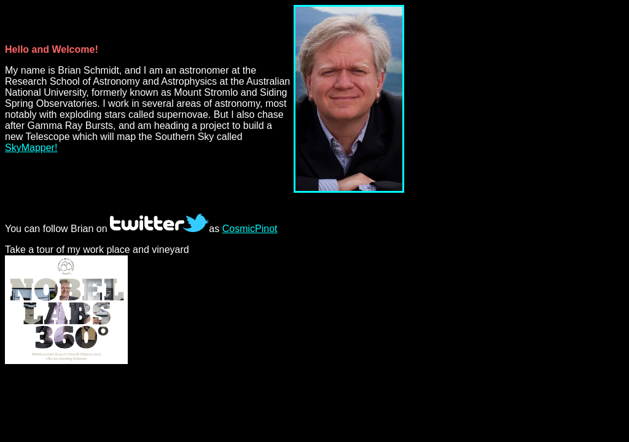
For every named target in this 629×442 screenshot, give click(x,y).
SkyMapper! (31, 147)
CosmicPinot (250, 228)
